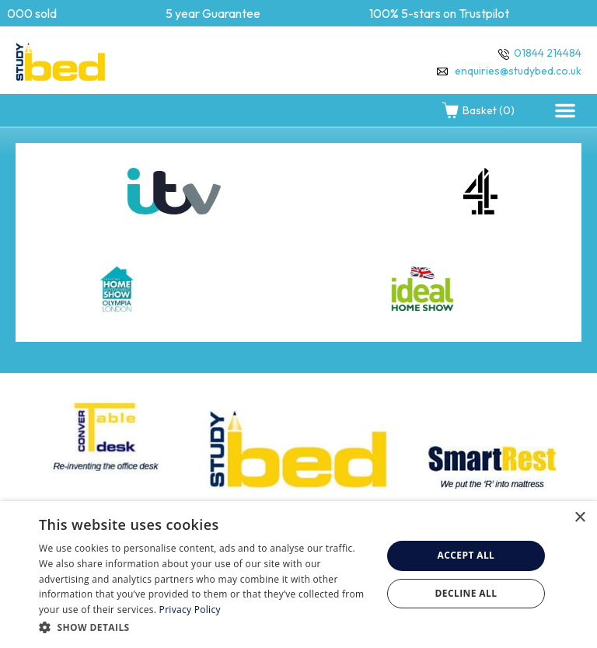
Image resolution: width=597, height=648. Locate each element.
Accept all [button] (466, 555)
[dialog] (298, 574)
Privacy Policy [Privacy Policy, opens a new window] (190, 609)
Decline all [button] (466, 593)
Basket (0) (478, 110)
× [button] (579, 518)
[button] (565, 110)
